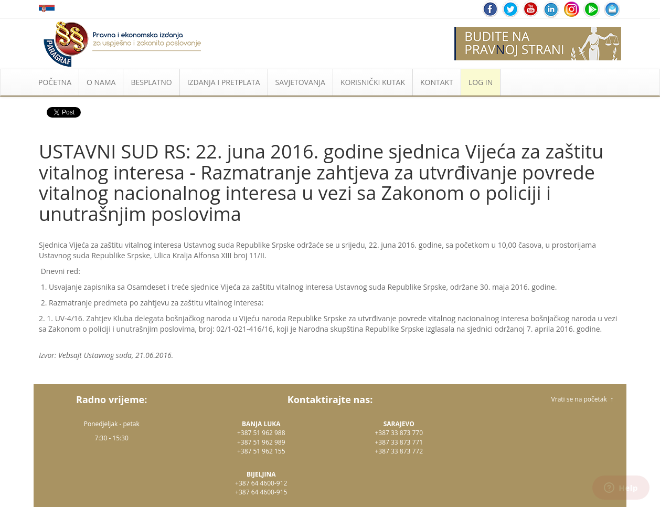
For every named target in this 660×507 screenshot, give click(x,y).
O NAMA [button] (101, 82)
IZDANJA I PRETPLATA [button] (223, 82)
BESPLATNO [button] (151, 82)
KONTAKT (436, 82)
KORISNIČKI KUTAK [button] (372, 82)
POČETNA (54, 82)
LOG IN (481, 82)
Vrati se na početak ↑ (582, 399)
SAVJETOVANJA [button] (300, 82)
